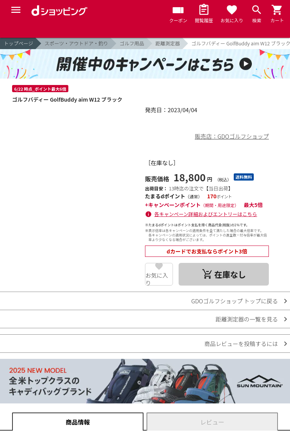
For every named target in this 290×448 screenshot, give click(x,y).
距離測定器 (168, 43)
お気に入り (156, 278)
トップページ (18, 43)
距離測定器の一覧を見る (247, 319)
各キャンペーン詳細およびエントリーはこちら (205, 214)
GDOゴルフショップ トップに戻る (234, 301)
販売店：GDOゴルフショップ (232, 136)
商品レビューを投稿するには (241, 343)
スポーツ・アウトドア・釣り (76, 43)
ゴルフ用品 (132, 43)
